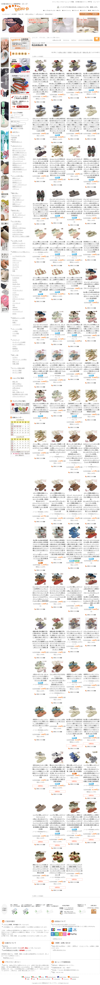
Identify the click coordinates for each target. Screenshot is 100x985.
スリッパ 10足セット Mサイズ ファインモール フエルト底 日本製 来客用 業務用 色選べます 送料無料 (74, 821)
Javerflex (14, 282)
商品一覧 (20, 14)
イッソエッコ (16, 303)
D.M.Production (50, 977)
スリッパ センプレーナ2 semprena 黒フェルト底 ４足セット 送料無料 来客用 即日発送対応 (74, 207)
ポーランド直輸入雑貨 (18, 368)
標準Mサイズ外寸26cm (19, 228)
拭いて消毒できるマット (19, 152)
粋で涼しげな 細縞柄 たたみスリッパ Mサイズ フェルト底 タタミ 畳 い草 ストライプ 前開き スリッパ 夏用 (74, 81)
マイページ (66, 40)
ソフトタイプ (16, 324)
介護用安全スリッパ (18, 167)
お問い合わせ (39, 14)
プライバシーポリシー (18, 396)
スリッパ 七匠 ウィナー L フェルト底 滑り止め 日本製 (91, 124)
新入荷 (14, 139)
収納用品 (15, 348)
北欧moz (14, 307)
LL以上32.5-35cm (17, 234)
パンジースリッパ (17, 311)
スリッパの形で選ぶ (17, 176)
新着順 (70, 52)
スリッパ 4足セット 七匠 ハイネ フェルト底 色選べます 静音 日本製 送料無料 (57, 773)
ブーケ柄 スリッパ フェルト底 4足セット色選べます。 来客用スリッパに (74, 635)
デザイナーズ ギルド (18, 299)
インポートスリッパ (18, 148)
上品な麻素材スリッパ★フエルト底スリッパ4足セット (40, 723)
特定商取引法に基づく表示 (20, 394)
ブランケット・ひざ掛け (19, 359)
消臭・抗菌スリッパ (18, 200)
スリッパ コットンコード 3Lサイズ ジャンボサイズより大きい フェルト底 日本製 (57, 682)
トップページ (5, 14)
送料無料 (14, 137)
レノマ (14, 288)
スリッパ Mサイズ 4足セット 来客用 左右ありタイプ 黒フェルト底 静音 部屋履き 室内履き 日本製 (57, 823)
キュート (15, 269)
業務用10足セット (17, 142)
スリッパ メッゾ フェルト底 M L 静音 (57, 593)
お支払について (56, 938)
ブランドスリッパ (17, 161)
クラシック (15, 262)
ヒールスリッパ (16, 180)
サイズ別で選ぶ (16, 221)
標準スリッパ (16, 178)
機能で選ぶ (15, 193)
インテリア (15, 350)
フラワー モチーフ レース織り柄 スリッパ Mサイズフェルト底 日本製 (74, 367)
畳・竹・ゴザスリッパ (18, 215)
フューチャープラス (43, 979)
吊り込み (15, 320)
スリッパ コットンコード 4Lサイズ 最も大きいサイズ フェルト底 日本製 (74, 452)
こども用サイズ (16, 224)
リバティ (15, 296)
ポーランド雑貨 (16, 372)
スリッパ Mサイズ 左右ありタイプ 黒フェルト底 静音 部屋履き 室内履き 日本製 (74, 593)
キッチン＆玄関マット (18, 344)
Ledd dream (26, 977)
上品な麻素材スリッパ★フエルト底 (57, 721)
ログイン (15, 390)
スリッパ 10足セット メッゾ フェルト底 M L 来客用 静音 (91, 548)
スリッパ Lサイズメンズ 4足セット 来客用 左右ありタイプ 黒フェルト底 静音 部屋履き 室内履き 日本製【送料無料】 (91, 773)
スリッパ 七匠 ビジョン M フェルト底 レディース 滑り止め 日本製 (74, 124)
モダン (14, 258)
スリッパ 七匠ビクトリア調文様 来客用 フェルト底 (40, 246)
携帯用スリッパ (16, 165)
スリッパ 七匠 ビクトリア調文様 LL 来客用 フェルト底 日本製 (74, 165)
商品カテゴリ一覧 (36, 42)
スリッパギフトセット (18, 159)
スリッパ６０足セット (18, 247)
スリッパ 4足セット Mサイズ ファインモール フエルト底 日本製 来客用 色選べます (91, 821)
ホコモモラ (15, 294)
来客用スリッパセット (18, 243)
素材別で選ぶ (16, 210)
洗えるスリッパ (16, 195)
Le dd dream (15, 277)
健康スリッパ (16, 204)
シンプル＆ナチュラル (18, 256)
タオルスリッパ (16, 213)
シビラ (14, 292)
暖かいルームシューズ (18, 150)
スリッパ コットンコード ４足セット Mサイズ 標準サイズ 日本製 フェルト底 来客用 (40, 501)
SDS (13, 305)
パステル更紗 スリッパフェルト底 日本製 (57, 405)
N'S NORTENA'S (73, 977)
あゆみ (14, 313)
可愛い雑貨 (15, 363)
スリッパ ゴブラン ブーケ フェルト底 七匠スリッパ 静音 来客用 (40, 210)
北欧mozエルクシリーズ (19, 163)
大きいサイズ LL (17, 171)
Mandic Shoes (16, 284)
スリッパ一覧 (16, 135)
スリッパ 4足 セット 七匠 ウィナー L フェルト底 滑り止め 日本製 (74, 727)
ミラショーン (16, 286)
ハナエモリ (56, 979)
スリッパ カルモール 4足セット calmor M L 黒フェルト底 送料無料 (91, 290)
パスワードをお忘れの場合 (85, 40)
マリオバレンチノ (17, 290)
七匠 (13, 301)
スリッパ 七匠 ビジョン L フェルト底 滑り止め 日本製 (40, 124)
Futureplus (15, 309)
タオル (14, 335)
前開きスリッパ (16, 186)
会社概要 (14, 14)
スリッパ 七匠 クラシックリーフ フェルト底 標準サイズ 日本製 (74, 281)
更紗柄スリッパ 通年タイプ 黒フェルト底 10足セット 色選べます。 (74, 328)
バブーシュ (15, 189)
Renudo (14, 280)
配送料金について (7, 958)
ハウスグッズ (16, 340)
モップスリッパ (16, 202)
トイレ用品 (15, 333)
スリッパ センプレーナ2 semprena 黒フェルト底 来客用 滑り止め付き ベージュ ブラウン (91, 207)
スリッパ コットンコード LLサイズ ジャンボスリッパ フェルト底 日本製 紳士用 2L (91, 454)
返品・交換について (18, 392)
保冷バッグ (15, 361)
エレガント (15, 264)
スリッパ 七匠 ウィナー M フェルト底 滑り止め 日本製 (40, 771)
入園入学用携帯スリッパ (19, 169)
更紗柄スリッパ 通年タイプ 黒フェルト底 (91, 328)
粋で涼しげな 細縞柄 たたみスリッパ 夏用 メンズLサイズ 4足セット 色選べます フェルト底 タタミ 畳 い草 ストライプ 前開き (40, 84)
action (41, 977)
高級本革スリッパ (17, 217)
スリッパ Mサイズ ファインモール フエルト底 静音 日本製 (40, 869)
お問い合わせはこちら (59, 950)
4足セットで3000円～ (18, 157)
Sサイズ (14, 226)
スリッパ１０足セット (18, 245)
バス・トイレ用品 (17, 329)
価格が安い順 (77, 52)
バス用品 (15, 331)
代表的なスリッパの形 (18, 318)
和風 (13, 271)
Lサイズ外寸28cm (17, 230)
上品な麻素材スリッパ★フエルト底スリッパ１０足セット (74, 676)
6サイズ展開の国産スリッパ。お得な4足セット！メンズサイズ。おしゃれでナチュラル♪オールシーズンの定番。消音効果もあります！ (74, 503)
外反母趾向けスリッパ (18, 206)
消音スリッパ (16, 197)
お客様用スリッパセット (19, 154)
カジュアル (15, 267)
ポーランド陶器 (16, 370)
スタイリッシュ (16, 260)
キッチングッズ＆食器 (18, 342)
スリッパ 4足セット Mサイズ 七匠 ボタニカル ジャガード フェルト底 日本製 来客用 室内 (40, 550)
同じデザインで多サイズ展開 (20, 236)
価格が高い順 (86, 52)
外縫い (14, 322)
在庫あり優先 (62, 52)
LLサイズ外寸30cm (17, 232)
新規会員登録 (48, 14)
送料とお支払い (29, 14)
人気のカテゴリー (17, 146)
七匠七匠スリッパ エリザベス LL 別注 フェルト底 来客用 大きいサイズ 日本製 (57, 167)
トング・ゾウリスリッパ (19, 184)
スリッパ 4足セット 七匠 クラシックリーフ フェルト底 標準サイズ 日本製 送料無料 (57, 284)
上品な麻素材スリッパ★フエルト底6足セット (91, 676)
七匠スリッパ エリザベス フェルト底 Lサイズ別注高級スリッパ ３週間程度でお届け (91, 407)
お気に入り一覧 (57, 40)
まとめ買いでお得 (17, 241)
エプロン (15, 357)
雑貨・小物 (15, 355)
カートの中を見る (17, 386)
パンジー (65, 979)
